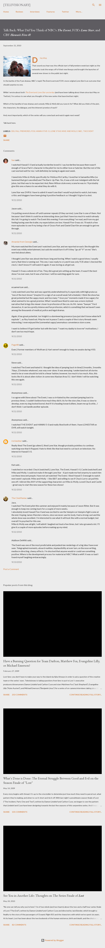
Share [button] (6, 140)
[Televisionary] (16, 5)
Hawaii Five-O (43, 131)
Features (51, 12)
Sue (13, 160)
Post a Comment (11, 569)
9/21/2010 (16, 200)
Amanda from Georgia (21, 241)
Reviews (19, 12)
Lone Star (56, 131)
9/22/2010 (16, 489)
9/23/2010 (16, 562)
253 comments (19, 694)
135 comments (19, 812)
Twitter (65, 12)
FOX (33, 131)
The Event (88, 131)
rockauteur (16, 440)
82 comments (19, 925)
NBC (80, 131)
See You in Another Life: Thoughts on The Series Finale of (43, 895)
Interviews (35, 12)
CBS (13, 131)
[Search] (93, 5)
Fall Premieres (22, 131)
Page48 (15, 344)
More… (79, 12)
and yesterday (40, 92)
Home (6, 12)
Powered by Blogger (52, 940)
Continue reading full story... (85, 694)
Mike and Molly (70, 131)
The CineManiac (19, 498)
